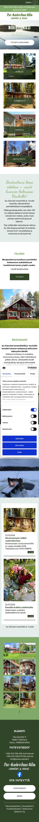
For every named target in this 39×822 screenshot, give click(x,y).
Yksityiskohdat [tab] (19, 374)
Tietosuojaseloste (12, 806)
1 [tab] (19, 711)
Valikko (28, 2)
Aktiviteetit (19, 159)
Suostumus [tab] (6, 374)
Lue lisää (30, 552)
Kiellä (19, 452)
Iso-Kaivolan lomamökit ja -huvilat (20, 627)
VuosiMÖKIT (19, 101)
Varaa (19, 796)
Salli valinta (19, 445)
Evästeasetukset (14, 809)
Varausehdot (27, 806)
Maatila (19, 130)
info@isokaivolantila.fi (19, 759)
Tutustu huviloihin (19, 42)
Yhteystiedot (19, 788)
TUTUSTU (20, 277)
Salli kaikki (19, 438)
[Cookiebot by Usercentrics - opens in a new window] (28, 368)
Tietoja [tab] (32, 374)
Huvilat (19, 71)
